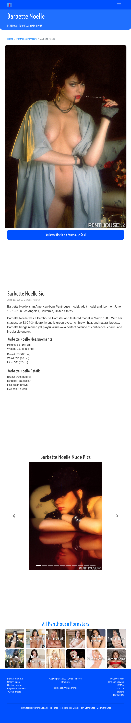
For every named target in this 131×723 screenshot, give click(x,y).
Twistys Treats (14, 691)
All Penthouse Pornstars (65, 623)
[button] (14, 516)
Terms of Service (116, 682)
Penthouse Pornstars (26, 39)
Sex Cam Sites (104, 708)
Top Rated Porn (56, 708)
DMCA (120, 685)
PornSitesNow (26, 708)
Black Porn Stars (15, 678)
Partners (120, 691)
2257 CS (119, 688)
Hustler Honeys (14, 685)
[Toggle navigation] (119, 4)
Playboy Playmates (16, 688)
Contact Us (118, 695)
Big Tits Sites (71, 708)
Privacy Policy (117, 678)
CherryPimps (13, 682)
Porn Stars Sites (87, 708)
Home (10, 39)
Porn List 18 (41, 708)
